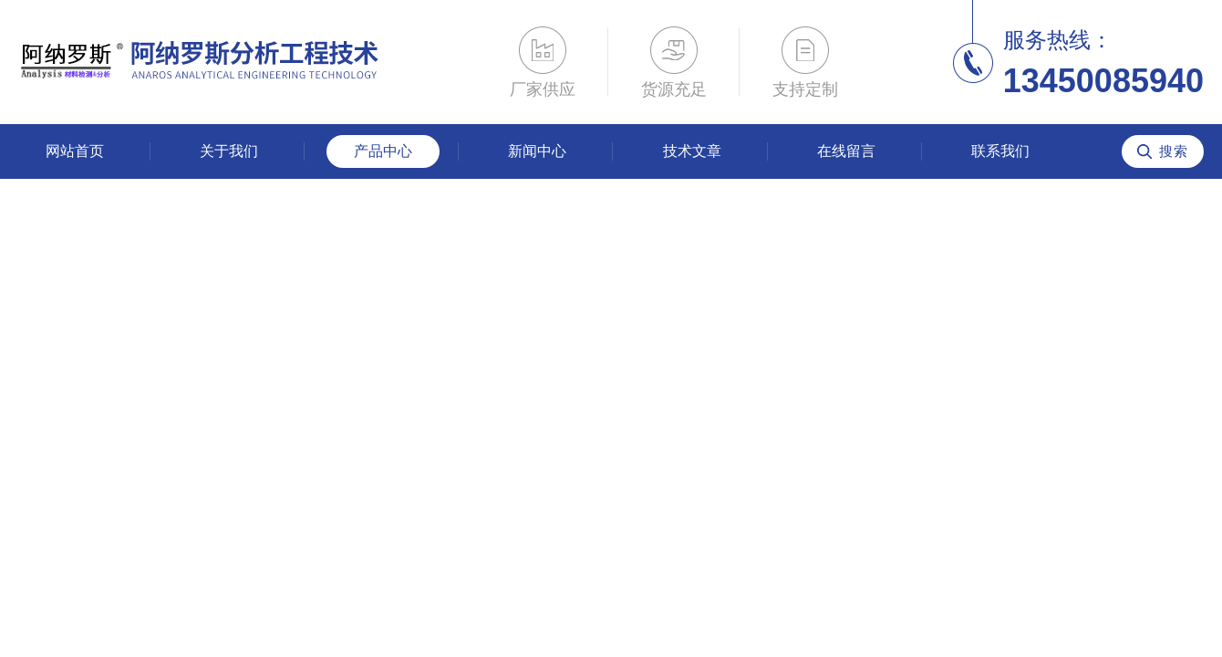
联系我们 (1000, 151)
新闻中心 (537, 151)
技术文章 (692, 151)
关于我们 (229, 151)
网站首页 (75, 151)
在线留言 (846, 151)
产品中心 (383, 151)
